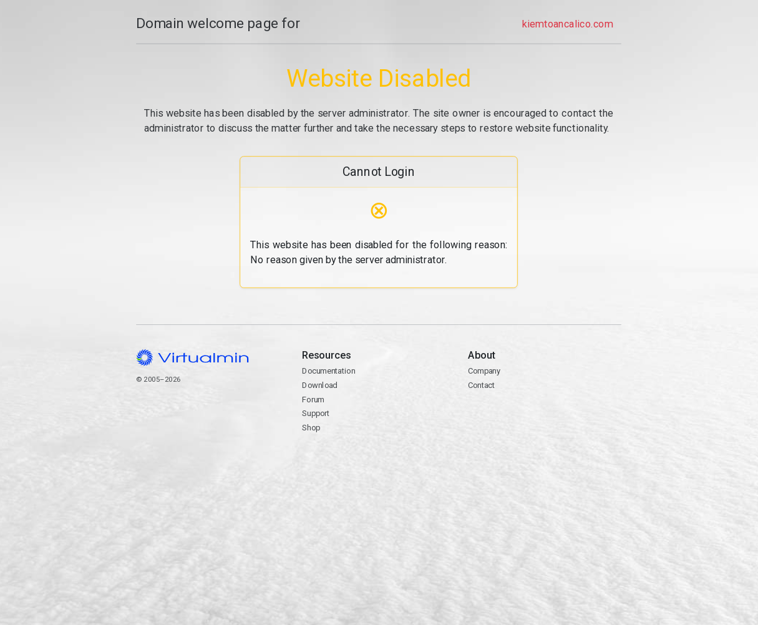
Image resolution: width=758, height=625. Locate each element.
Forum (313, 399)
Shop (311, 427)
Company (484, 370)
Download (320, 385)
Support (316, 413)
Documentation (328, 370)
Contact (544, 421)
